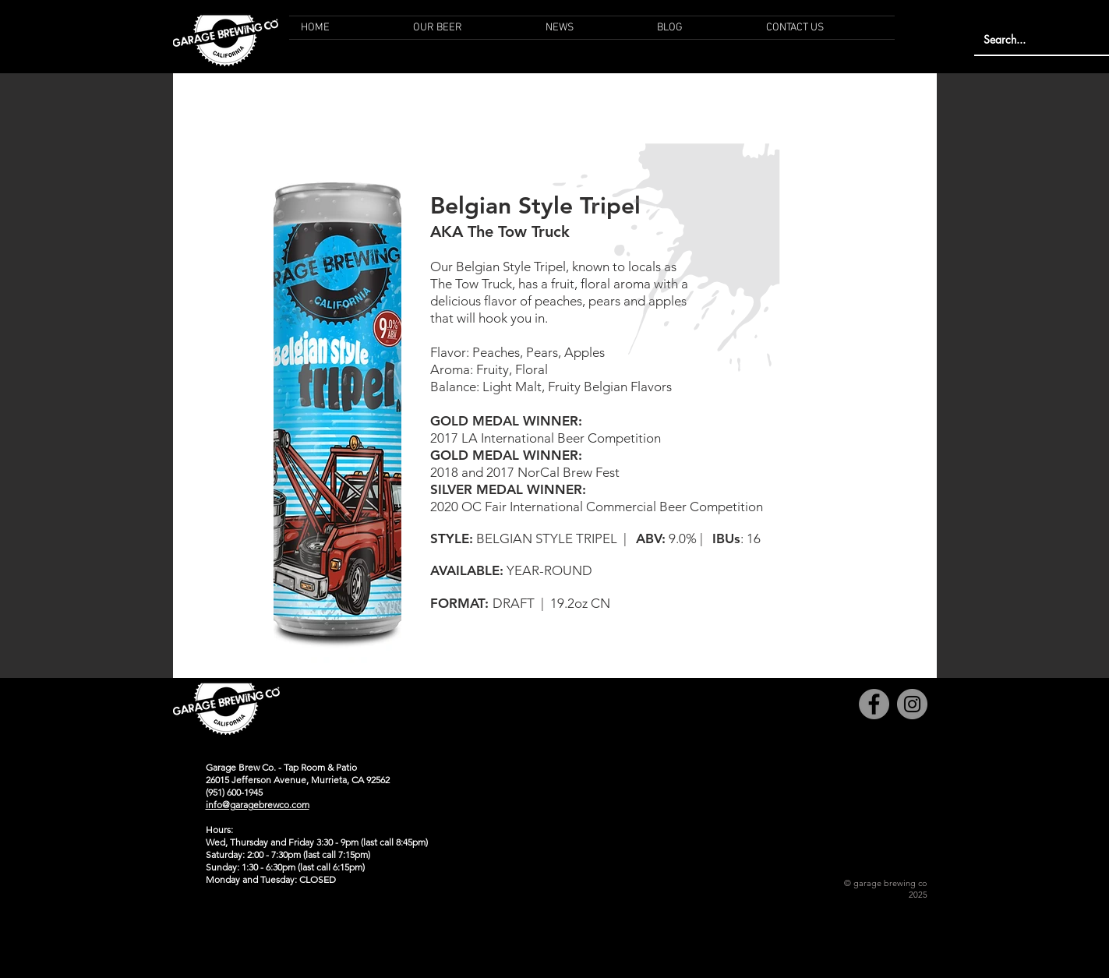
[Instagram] (912, 704)
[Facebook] (874, 704)
